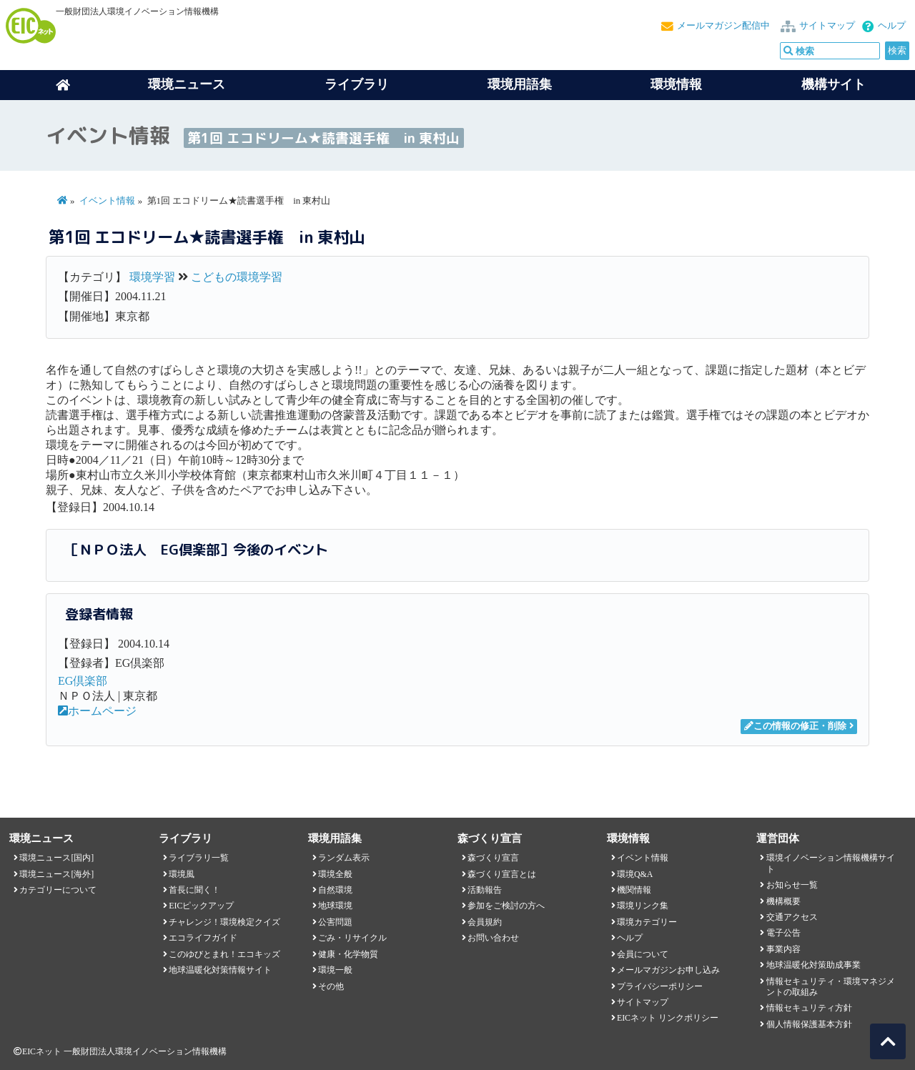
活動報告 (485, 890)
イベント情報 (107, 201)
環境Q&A (635, 874)
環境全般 (335, 874)
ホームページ (97, 711)
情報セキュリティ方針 (809, 1008)
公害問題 (335, 922)
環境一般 (335, 970)
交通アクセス (792, 917)
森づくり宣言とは (502, 874)
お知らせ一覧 (792, 885)
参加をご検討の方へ (506, 906)
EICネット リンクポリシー (667, 1018)
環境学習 (152, 277)
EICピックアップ (201, 906)
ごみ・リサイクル (352, 938)
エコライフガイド (203, 938)
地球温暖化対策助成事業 (813, 965)
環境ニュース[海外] (56, 874)
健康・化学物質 (348, 954)
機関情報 (634, 890)
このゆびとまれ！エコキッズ (224, 954)
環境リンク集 (642, 906)
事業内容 (783, 949)
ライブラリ (357, 84)
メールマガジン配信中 (723, 26)
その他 (331, 986)
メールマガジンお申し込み (668, 970)
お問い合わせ (493, 938)
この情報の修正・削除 (795, 726)
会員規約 (485, 922)
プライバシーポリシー (660, 986)
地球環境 (335, 906)
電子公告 (783, 933)
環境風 (181, 874)
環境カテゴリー (647, 922)
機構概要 (783, 901)
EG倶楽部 (82, 681)
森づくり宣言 (493, 858)
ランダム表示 (344, 858)
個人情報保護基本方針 (809, 1024)
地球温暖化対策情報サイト (220, 970)
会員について (642, 954)
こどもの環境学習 (236, 277)
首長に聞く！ (194, 890)
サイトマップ (827, 26)
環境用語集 (520, 84)
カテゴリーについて (58, 890)
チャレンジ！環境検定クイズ (224, 922)
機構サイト (833, 84)
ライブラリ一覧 (199, 858)
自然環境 (335, 890)
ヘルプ (892, 26)
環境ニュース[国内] (56, 858)
